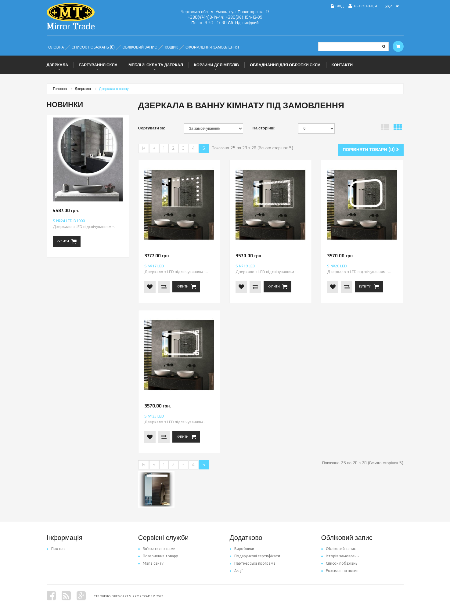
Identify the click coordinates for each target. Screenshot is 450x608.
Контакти (342, 64)
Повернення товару (158, 556)
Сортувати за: (151, 128)
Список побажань (339, 563)
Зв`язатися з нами (156, 549)
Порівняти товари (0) (371, 150)
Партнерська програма (252, 563)
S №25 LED (154, 416)
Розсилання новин (339, 571)
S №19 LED (245, 266)
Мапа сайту (151, 563)
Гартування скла (98, 64)
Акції (236, 571)
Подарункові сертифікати (255, 556)
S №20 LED (337, 266)
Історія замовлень (339, 556)
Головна (60, 88)
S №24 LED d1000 (69, 221)
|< (143, 148)
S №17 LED (154, 266)
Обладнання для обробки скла (285, 64)
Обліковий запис (338, 549)
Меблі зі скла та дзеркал (155, 64)
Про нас (56, 549)
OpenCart (119, 596)
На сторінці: (263, 128)
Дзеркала (57, 64)
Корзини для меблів (216, 64)
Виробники (242, 549)
